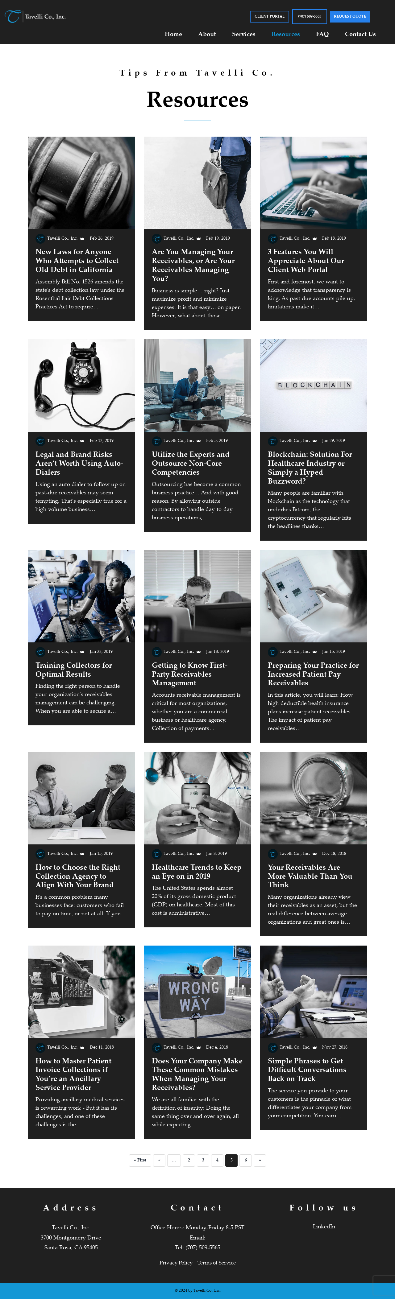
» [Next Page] (260, 1160)
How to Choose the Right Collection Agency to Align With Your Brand (77, 877)
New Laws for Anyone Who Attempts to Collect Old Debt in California (76, 261)
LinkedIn (324, 1227)
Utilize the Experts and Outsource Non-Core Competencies (191, 464)
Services (244, 34)
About (207, 34)
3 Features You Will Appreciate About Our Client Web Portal (306, 261)
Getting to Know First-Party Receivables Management (189, 675)
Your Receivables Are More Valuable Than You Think (310, 877)
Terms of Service (217, 1263)
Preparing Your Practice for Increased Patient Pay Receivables (313, 675)
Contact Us (360, 34)
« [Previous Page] (159, 1160)
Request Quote (350, 17)
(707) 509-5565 (309, 17)
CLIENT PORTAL (270, 17)
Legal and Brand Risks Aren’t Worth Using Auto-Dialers (79, 464)
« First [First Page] (140, 1160)
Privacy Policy (176, 1263)
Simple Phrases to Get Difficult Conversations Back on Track (307, 1070)
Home (173, 34)
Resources (286, 34)
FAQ (322, 34)
